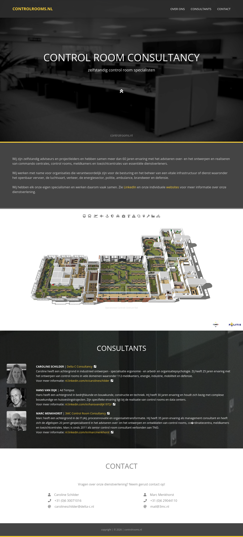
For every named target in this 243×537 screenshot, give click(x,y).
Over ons (177, 9)
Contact (224, 9)
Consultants (201, 9)
